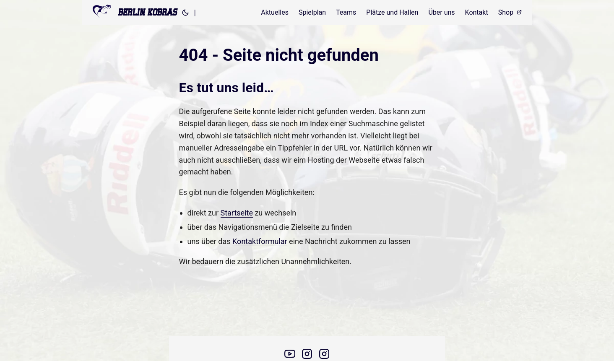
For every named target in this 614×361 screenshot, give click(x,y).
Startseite (237, 212)
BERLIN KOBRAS (134, 11)
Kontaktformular (259, 241)
